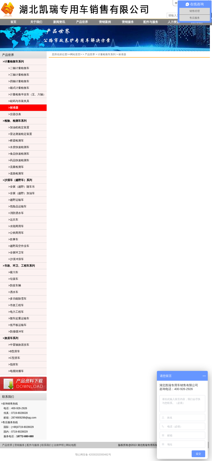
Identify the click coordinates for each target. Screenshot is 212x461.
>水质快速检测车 (14, 147)
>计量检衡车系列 (12, 61)
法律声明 (59, 445)
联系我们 (46, 445)
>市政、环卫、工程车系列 (17, 265)
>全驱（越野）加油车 (17, 193)
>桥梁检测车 (12, 140)
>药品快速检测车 (14, 160)
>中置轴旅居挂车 (14, 344)
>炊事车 (9, 239)
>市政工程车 (12, 305)
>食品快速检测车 (14, 153)
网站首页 (75, 54)
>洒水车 (9, 292)
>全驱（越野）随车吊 (17, 186)
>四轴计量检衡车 (14, 81)
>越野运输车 (12, 199)
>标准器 (9, 107)
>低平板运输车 (13, 325)
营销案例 (105, 22)
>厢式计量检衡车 (14, 87)
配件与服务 (150, 22)
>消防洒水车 (12, 213)
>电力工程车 (12, 311)
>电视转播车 (12, 371)
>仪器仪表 (10, 114)
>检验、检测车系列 (13, 120)
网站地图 (71, 445)
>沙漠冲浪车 (12, 259)
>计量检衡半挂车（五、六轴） (23, 94)
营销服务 (128, 22)
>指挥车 (9, 364)
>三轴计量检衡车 (14, 74)
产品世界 (82, 22)
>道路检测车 (12, 173)
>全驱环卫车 (12, 252)
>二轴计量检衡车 (14, 68)
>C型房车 (10, 357)
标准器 (122, 54)
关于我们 (36, 22)
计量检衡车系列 (107, 54)
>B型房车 (10, 351)
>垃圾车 (9, 278)
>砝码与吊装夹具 (14, 101)
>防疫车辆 (10, 285)
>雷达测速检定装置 (16, 134)
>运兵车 (9, 219)
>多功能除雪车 (13, 298)
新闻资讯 (59, 22)
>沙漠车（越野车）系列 (16, 180)
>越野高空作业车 (14, 245)
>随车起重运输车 (14, 318)
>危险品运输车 (13, 206)
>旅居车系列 (9, 338)
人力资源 (174, 22)
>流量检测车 (12, 166)
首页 (13, 22)
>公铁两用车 (12, 232)
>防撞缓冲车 (12, 331)
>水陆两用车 (12, 226)
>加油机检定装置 (14, 127)
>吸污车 (9, 272)
